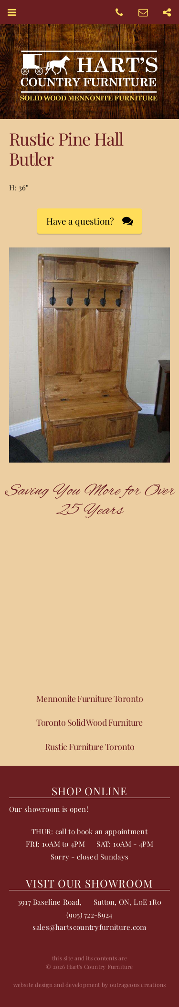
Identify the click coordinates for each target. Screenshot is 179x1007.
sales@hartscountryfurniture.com (89, 927)
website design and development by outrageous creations (89, 984)
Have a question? (80, 221)
